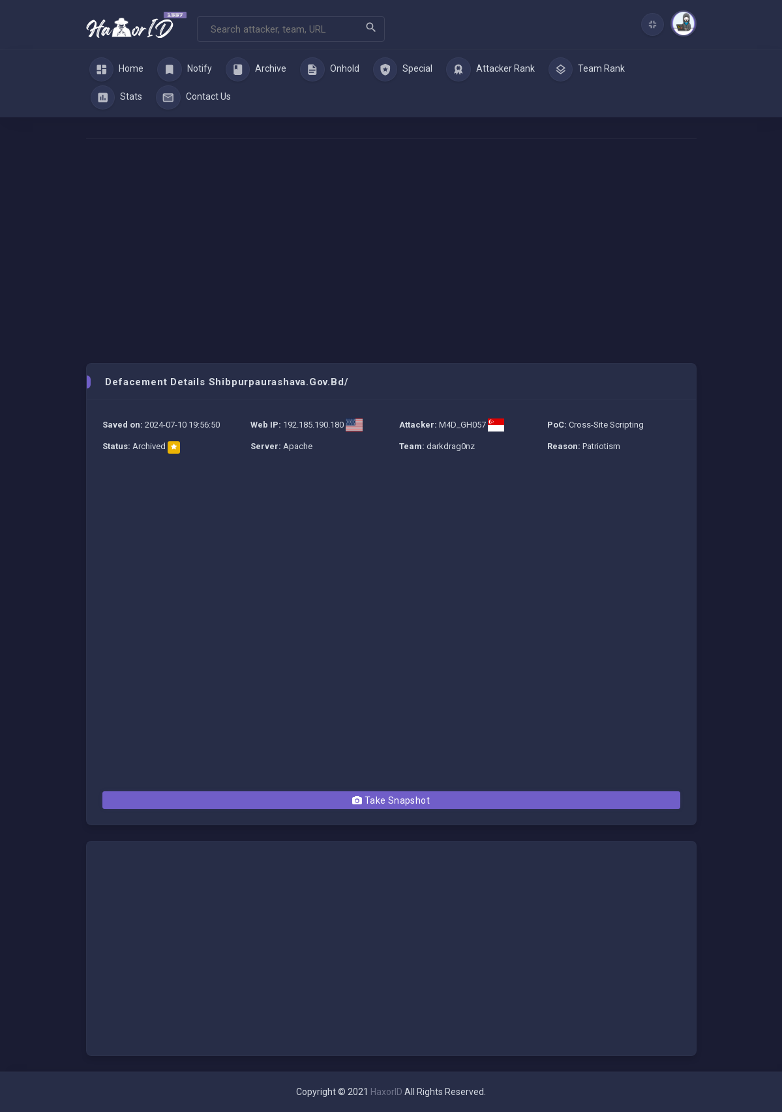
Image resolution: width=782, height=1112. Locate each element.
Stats (117, 97)
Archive (256, 69)
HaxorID (386, 1092)
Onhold (329, 69)
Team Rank (587, 69)
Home (116, 69)
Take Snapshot (391, 800)
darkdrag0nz (451, 446)
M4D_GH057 (462, 425)
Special (403, 69)
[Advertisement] (391, 251)
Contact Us (193, 97)
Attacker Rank (490, 69)
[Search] (291, 29)
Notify (184, 69)
